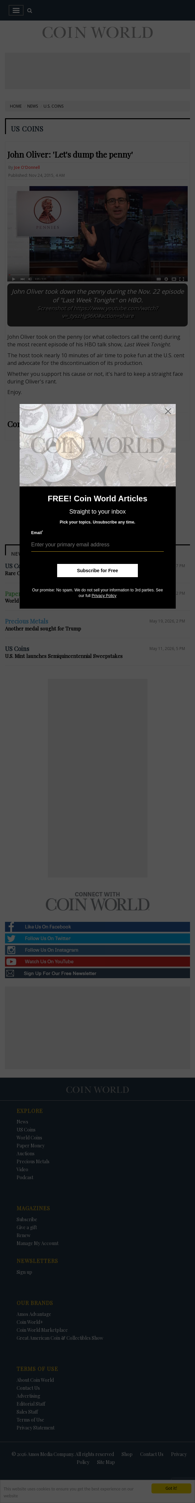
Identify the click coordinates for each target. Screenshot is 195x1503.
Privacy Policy (104, 595)
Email (37, 532)
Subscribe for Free (97, 570)
